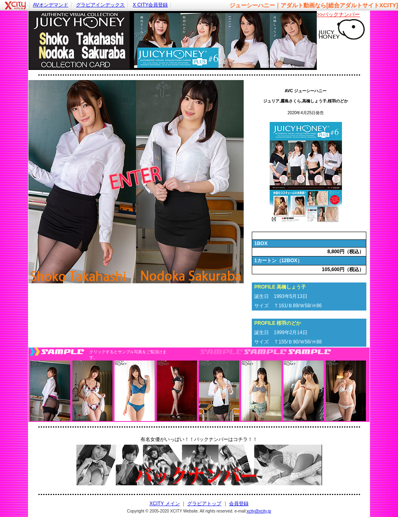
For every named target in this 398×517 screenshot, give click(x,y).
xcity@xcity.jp (259, 511)
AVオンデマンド (50, 5)
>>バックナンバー (338, 14)
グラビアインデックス (100, 5)
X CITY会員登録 (150, 5)
